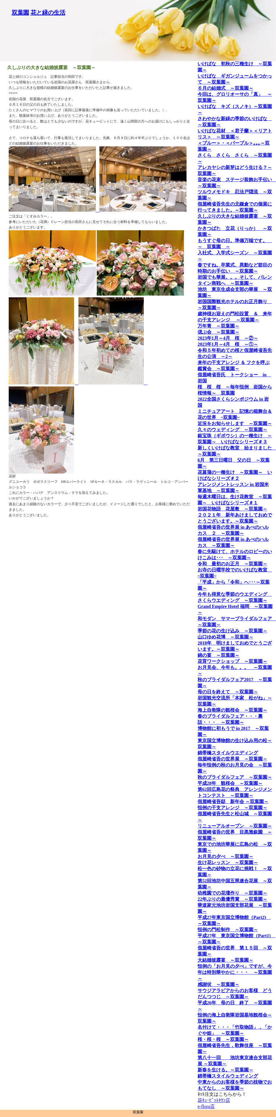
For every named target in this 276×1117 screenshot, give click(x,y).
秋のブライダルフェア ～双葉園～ (235, 777)
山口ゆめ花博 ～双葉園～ (225, 636)
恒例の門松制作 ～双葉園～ (228, 929)
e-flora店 (206, 1106)
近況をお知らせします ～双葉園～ (235, 423)
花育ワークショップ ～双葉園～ (232, 661)
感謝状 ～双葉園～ (218, 984)
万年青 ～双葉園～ (218, 325)
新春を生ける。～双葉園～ (225, 1069)
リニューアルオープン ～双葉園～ (235, 825)
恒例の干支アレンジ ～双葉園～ (232, 807)
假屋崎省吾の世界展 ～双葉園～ (232, 758)
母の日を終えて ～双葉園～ (228, 691)
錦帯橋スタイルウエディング (228, 752)
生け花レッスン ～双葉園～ (228, 862)
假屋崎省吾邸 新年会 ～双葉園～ (233, 801)
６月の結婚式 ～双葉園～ (225, 88)
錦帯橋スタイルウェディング (228, 1075)
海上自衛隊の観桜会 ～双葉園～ (232, 710)
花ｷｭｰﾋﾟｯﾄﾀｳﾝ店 (214, 1100)
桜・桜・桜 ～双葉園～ (223, 1039)
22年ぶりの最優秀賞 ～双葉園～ (232, 899)
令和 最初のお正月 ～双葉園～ (232, 563)
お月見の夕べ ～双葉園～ (225, 856)
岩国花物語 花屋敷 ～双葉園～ (232, 508)
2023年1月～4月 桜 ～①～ (228, 344)
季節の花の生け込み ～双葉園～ (232, 630)
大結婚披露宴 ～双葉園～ (225, 960)
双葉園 (20, 12)
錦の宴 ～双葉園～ (218, 655)
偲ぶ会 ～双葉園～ (218, 332)
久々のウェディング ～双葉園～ (232, 429)
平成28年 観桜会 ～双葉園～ (230, 783)
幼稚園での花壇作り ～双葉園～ (232, 893)
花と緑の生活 (48, 12)
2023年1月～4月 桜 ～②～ (228, 338)
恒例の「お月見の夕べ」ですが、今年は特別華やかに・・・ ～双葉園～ (235, 972)
